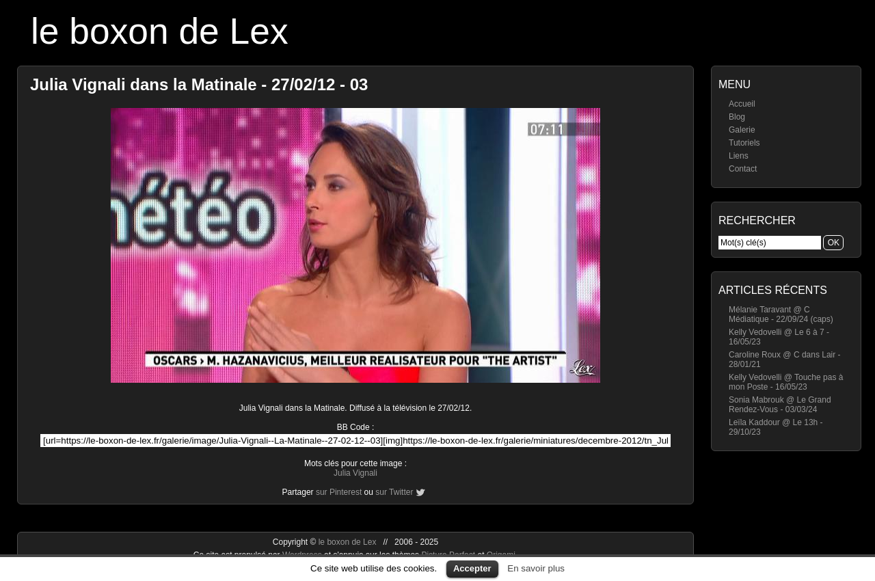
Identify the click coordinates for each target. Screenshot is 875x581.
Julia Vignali (355, 473)
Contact (743, 169)
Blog (737, 117)
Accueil (742, 104)
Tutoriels (744, 143)
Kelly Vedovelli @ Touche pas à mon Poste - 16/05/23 (786, 382)
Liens (739, 156)
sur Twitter (394, 492)
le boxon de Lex (159, 31)
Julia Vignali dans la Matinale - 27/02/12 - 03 (199, 84)
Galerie (742, 130)
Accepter (472, 568)
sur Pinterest (339, 492)
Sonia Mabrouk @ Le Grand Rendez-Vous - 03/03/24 (780, 404)
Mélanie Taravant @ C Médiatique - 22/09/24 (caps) (781, 314)
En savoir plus (536, 568)
